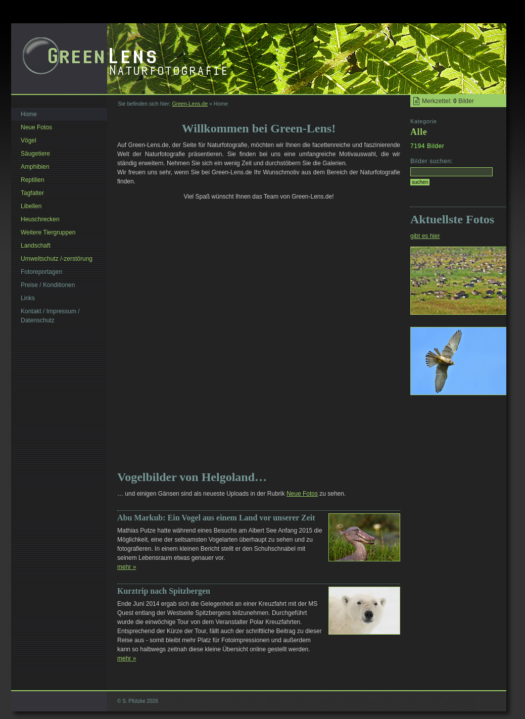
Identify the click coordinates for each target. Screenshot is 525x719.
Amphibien (35, 166)
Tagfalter (32, 193)
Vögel (28, 140)
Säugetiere (35, 153)
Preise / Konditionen (48, 285)
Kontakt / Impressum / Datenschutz (50, 316)
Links (28, 298)
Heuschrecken (40, 219)
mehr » (126, 566)
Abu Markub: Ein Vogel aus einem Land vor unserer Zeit (216, 517)
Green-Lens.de (190, 104)
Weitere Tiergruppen (48, 232)
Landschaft (36, 245)
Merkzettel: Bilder (448, 101)
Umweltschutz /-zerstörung (56, 258)
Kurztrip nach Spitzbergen (163, 591)
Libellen (31, 206)
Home (29, 114)
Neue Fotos (302, 493)
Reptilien (32, 179)
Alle (418, 132)
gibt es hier (425, 235)
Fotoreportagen (41, 271)
